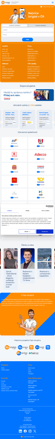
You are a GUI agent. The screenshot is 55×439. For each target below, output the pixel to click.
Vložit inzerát (31, 368)
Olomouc (6, 56)
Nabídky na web (5, 388)
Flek (29, 396)
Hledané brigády (5, 369)
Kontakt (3, 381)
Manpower (30, 49)
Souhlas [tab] (9, 210)
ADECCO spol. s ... (32, 58)
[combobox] (27, 30)
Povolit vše (45, 231)
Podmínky (3, 385)
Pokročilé (41, 25)
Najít (27, 39)
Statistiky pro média (6, 386)
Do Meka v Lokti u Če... (34, 73)
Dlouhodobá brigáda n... (34, 66)
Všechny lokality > (6, 60)
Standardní (14, 25)
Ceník (29, 369)
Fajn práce (30, 382)
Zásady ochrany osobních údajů (9, 390)
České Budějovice (8, 58)
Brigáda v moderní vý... (34, 69)
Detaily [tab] (27, 210)
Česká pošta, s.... (32, 55)
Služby (29, 371)
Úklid (3, 66)
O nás (2, 383)
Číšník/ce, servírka (7, 69)
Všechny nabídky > (32, 77)
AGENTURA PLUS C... (33, 53)
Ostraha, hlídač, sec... (8, 73)
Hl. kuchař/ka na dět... (34, 75)
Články (2, 368)
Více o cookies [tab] (45, 210)
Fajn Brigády (31, 387)
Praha (5, 49)
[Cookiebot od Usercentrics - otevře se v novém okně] (46, 206)
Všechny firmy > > (32, 60)
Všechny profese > (6, 77)
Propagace (31, 373)
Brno (5, 51)
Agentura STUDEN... (33, 51)
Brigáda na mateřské (8, 75)
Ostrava (5, 53)
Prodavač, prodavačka (8, 71)
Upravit (27, 231)
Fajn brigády (31, 392)
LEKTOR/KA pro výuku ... (34, 71)
